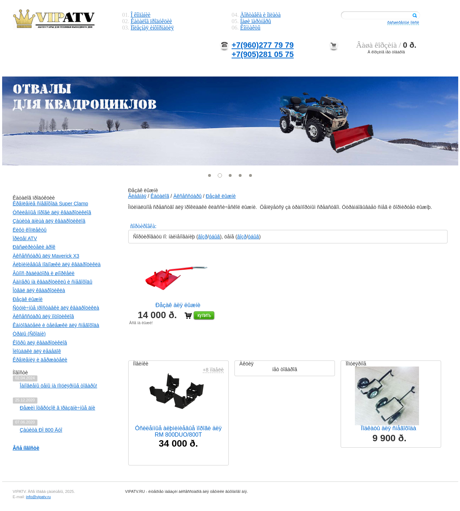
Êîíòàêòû (250, 28)
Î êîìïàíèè (141, 15)
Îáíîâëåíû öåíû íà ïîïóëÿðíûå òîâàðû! (58, 386)
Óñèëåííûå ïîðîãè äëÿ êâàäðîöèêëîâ (52, 212)
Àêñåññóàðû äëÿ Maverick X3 (46, 256)
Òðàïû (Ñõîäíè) (29, 334)
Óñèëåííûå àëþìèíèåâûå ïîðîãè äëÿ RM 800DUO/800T (178, 431)
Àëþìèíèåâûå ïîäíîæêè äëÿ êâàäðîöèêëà (57, 264)
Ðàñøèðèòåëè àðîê (34, 247)
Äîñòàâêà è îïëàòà (260, 15)
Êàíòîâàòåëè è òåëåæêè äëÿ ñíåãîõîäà (56, 325)
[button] (210, 175)
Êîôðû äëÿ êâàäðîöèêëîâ (40, 343)
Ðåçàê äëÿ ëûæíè (177, 305)
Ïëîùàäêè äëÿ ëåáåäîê (37, 351)
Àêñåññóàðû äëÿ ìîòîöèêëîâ (43, 316)
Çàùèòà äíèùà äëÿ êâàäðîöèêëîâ (49, 221)
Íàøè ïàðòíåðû (255, 21)
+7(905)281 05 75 (263, 54)
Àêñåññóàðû (187, 196)
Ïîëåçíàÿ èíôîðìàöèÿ (152, 28)
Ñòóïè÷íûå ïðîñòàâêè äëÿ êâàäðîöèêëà (56, 308)
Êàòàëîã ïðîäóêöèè (151, 21)
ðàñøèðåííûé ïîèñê (403, 22)
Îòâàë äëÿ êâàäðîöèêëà (39, 290)
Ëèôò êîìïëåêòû (30, 230)
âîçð (202, 236)
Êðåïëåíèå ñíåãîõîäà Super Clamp (50, 203)
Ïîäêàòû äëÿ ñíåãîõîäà (388, 428)
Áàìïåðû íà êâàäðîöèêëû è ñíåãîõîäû (52, 282)
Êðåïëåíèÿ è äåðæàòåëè (40, 360)
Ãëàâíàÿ (137, 196)
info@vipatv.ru (38, 497)
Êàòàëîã (160, 196)
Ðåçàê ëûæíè (28, 299)
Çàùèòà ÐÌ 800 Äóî (41, 430)
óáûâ (214, 236)
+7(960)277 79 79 (263, 45)
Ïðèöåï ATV (25, 238)
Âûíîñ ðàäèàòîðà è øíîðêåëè (44, 273)
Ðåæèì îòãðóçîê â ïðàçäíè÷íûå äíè (57, 408)
